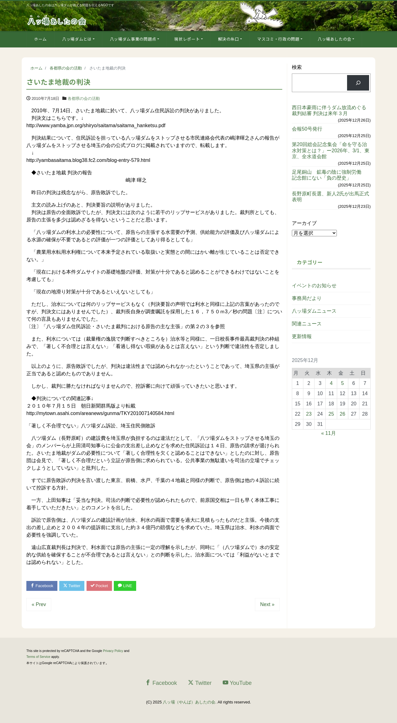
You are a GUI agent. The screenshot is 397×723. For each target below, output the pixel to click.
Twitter (71, 585)
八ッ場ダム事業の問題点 (133, 39)
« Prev (39, 604)
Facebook (41, 585)
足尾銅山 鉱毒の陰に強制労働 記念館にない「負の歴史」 (329, 175)
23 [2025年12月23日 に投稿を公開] (309, 414)
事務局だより (307, 298)
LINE (125, 585)
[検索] (358, 82)
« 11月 (328, 433)
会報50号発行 (307, 129)
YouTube (237, 683)
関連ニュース (307, 323)
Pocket (99, 585)
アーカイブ (304, 223)
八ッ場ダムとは (77, 39)
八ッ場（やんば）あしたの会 (189, 702)
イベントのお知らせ (314, 285)
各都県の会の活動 (84, 98)
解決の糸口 (228, 39)
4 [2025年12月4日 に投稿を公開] (331, 383)
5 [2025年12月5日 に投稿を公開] (342, 383)
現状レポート (187, 39)
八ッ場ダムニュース (314, 311)
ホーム (40, 39)
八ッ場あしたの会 (334, 39)
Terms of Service (38, 656)
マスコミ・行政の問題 (278, 39)
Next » (267, 604)
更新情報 (302, 336)
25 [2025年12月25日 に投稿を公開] (331, 414)
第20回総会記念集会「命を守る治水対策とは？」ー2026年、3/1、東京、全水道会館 (330, 150)
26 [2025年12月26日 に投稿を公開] (342, 414)
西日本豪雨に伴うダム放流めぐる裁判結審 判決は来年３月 (329, 110)
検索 (297, 67)
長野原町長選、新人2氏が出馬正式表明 (330, 196)
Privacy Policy (113, 651)
